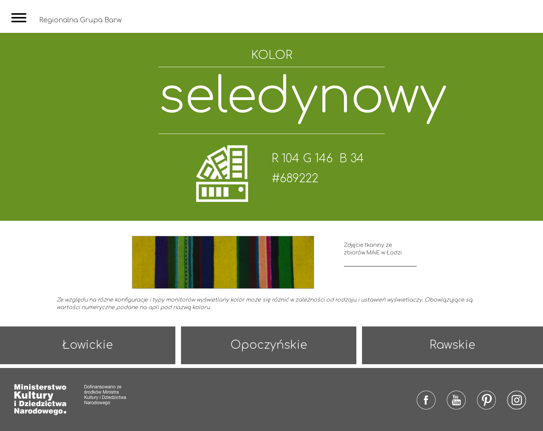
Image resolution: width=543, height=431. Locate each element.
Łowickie (87, 345)
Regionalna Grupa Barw (80, 20)
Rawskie (452, 345)
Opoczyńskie (268, 345)
